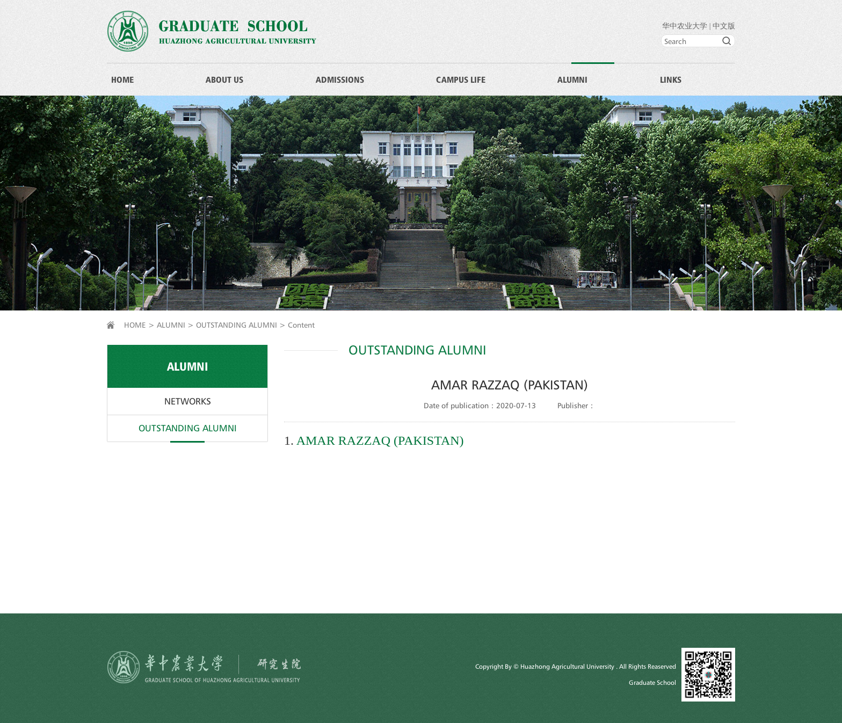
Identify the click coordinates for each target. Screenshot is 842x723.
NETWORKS (187, 401)
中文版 (724, 26)
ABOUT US (224, 79)
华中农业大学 (684, 26)
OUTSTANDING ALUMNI (236, 324)
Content (301, 324)
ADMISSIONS (340, 79)
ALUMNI (572, 79)
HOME (122, 79)
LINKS (670, 79)
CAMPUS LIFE (460, 79)
